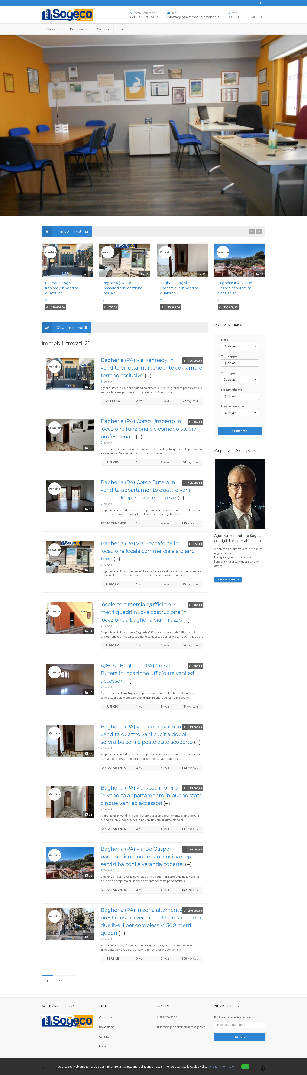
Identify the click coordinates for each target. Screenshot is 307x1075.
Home (122, 29)
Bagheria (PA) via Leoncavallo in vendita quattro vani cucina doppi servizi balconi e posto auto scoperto (147, 734)
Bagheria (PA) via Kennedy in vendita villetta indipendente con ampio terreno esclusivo (151, 367)
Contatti (103, 29)
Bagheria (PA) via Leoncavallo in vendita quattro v (179, 288)
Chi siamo (53, 29)
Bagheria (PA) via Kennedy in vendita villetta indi (61, 288)
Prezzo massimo (232, 406)
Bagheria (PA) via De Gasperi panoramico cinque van (235, 288)
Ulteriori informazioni (222, 1066)
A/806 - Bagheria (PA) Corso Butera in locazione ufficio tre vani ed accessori (147, 673)
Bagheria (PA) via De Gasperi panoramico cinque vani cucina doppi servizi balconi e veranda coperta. (148, 856)
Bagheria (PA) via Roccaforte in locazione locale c (122, 288)
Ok (245, 1066)
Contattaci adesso (227, 579)
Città (224, 340)
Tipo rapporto (231, 356)
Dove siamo (78, 29)
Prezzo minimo (231, 389)
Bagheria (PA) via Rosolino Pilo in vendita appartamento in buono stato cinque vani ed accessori (152, 795)
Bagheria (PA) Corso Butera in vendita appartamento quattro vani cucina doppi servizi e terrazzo (145, 490)
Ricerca (239, 431)
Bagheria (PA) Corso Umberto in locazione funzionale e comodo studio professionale (149, 429)
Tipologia (228, 373)
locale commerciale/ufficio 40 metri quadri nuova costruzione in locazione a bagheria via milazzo (144, 612)
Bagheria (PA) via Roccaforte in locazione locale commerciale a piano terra (148, 551)
